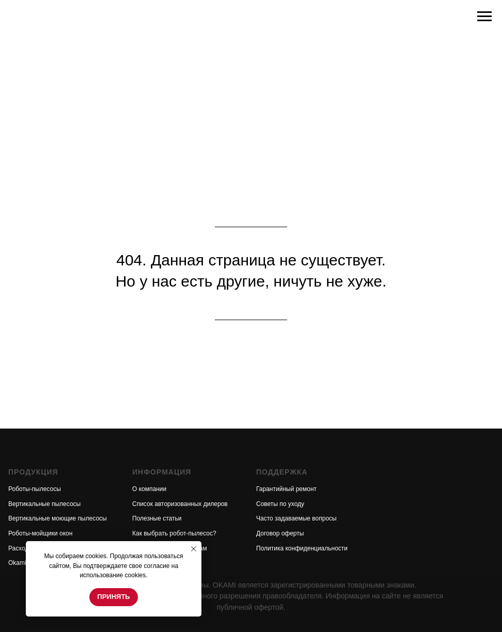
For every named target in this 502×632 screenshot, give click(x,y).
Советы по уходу (280, 504)
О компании (149, 489)
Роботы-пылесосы (34, 489)
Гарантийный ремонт (286, 489)
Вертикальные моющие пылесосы (57, 518)
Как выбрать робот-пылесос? (174, 533)
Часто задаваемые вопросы (296, 518)
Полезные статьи (156, 518)
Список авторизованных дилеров (180, 504)
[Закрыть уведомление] (194, 549)
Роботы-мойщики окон (40, 533)
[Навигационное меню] (484, 16)
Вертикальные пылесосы (44, 504)
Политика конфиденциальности (302, 548)
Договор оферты (280, 533)
